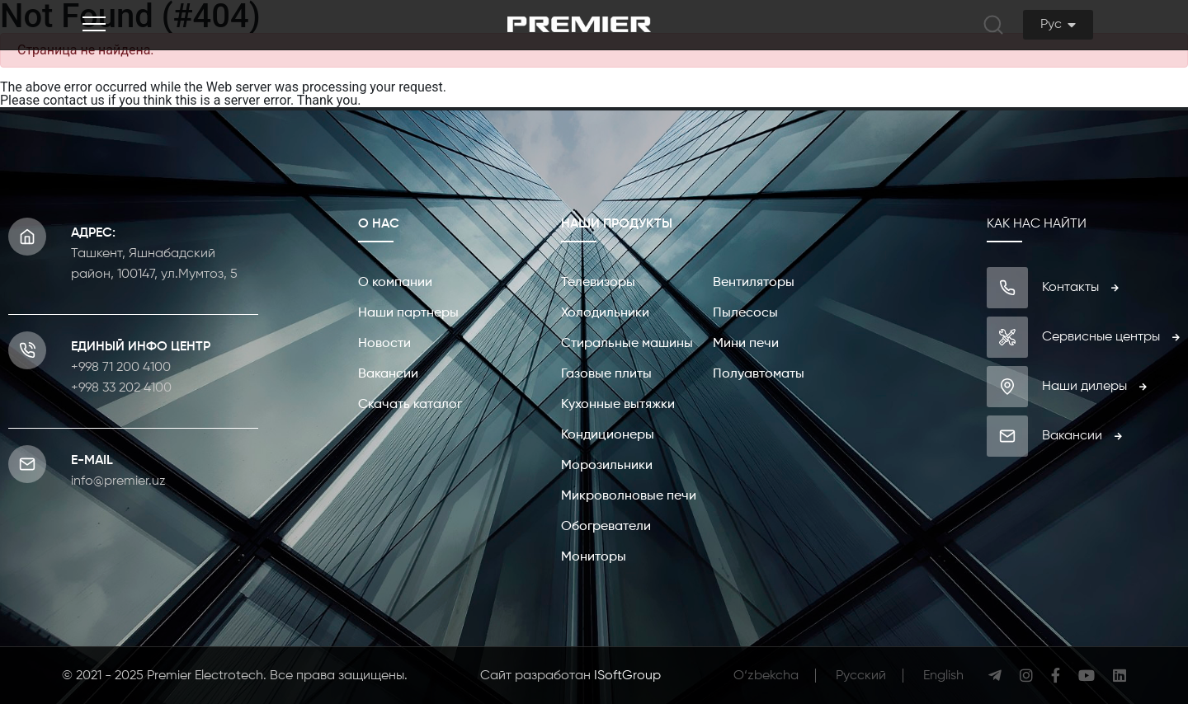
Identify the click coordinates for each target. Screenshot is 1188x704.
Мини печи (746, 343)
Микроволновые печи (628, 496)
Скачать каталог (410, 404)
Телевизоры (598, 282)
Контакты (1080, 287)
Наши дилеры (1094, 386)
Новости (384, 343)
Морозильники (607, 465)
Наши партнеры (408, 313)
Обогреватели (606, 526)
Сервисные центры (1111, 337)
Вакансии (388, 374)
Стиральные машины (627, 343)
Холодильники (605, 313)
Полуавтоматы (758, 374)
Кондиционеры (607, 435)
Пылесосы (745, 313)
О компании (395, 282)
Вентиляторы (753, 282)
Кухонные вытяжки (618, 404)
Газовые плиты (606, 374)
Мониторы (593, 557)
